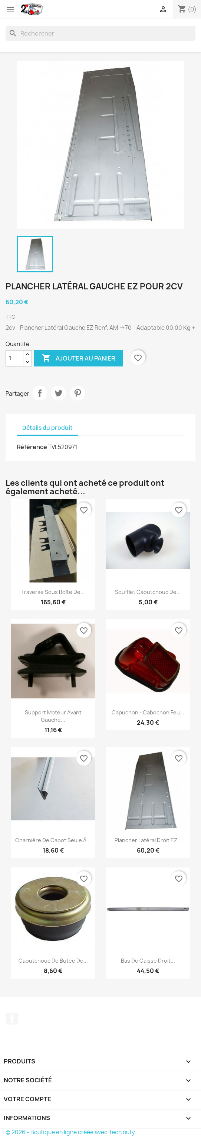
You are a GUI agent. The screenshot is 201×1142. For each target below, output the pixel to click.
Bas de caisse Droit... (148, 960)
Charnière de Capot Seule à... (53, 840)
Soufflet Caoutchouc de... (148, 591)
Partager (39, 393)
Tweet (58, 393)
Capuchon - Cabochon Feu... (148, 712)
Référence (32, 447)
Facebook (12, 1019)
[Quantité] (14, 358)
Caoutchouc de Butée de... (53, 960)
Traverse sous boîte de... (53, 591)
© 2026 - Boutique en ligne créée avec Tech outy (70, 1132)
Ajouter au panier (78, 358)
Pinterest (77, 393)
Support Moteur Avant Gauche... (53, 716)
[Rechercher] (100, 33)
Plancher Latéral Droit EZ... (148, 840)
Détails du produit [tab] (47, 428)
